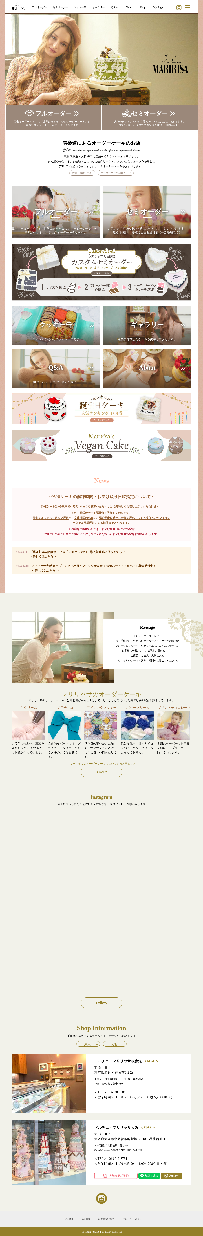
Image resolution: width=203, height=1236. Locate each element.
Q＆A (114, 7)
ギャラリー (98, 7)
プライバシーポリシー (133, 1219)
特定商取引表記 (106, 1219)
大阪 (114, 1044)
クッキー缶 (80, 7)
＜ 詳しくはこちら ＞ (45, 570)
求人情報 (69, 1219)
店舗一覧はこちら (82, 173)
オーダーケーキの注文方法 (115, 173)
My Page (158, 7)
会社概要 (86, 1219)
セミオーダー (60, 7)
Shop (142, 7)
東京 (87, 1044)
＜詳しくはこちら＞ (43, 556)
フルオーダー (39, 7)
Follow (101, 1002)
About (128, 7)
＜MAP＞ (151, 1061)
